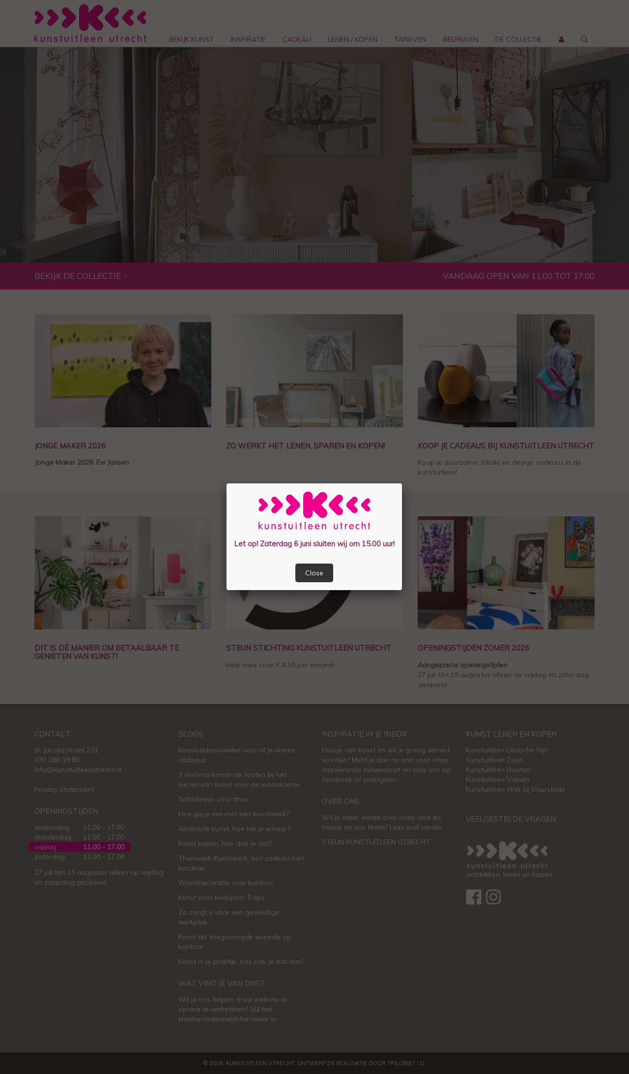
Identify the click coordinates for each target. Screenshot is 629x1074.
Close (314, 572)
